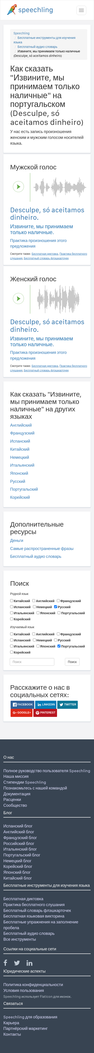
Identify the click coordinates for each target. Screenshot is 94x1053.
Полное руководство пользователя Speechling (46, 770)
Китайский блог (17, 878)
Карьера (11, 1022)
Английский (21, 425)
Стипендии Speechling (24, 782)
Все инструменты (19, 939)
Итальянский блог (20, 849)
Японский (19, 473)
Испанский (20, 441)
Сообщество (15, 805)
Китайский (20, 449)
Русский (17, 481)
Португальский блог (21, 855)
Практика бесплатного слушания (34, 904)
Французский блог (20, 837)
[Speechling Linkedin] (32, 964)
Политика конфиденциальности (33, 984)
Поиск (72, 662)
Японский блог (16, 872)
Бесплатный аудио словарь (37, 47)
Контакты (12, 1034)
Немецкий (19, 457)
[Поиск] (32, 662)
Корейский (20, 497)
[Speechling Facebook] (8, 964)
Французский (22, 433)
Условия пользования (23, 990)
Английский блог (18, 831)
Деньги (16, 540)
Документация (16, 793)
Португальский (24, 489)
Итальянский (22, 465)
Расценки (12, 799)
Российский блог (18, 843)
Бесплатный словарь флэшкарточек (37, 910)
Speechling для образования (30, 1017)
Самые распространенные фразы (41, 548)
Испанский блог (17, 826)
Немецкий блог (17, 860)
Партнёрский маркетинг (25, 1028)
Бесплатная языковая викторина (33, 916)
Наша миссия (16, 776)
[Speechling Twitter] (20, 964)
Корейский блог (17, 866)
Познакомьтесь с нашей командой (35, 788)
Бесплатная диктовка (23, 898)
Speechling (22, 33)
